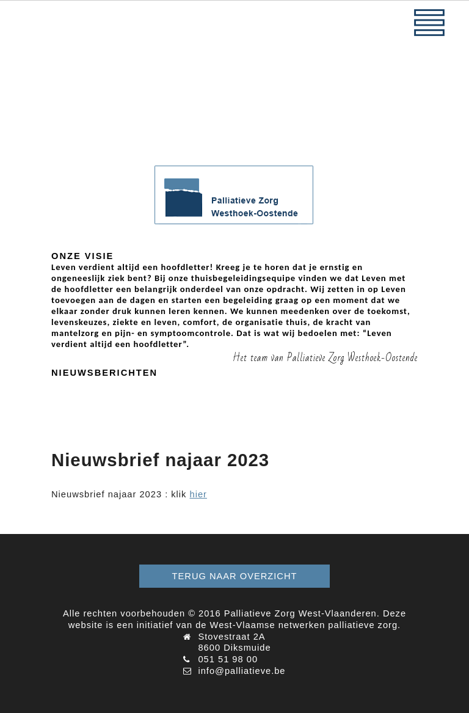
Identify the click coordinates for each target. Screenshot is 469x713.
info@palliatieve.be (241, 671)
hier (198, 494)
